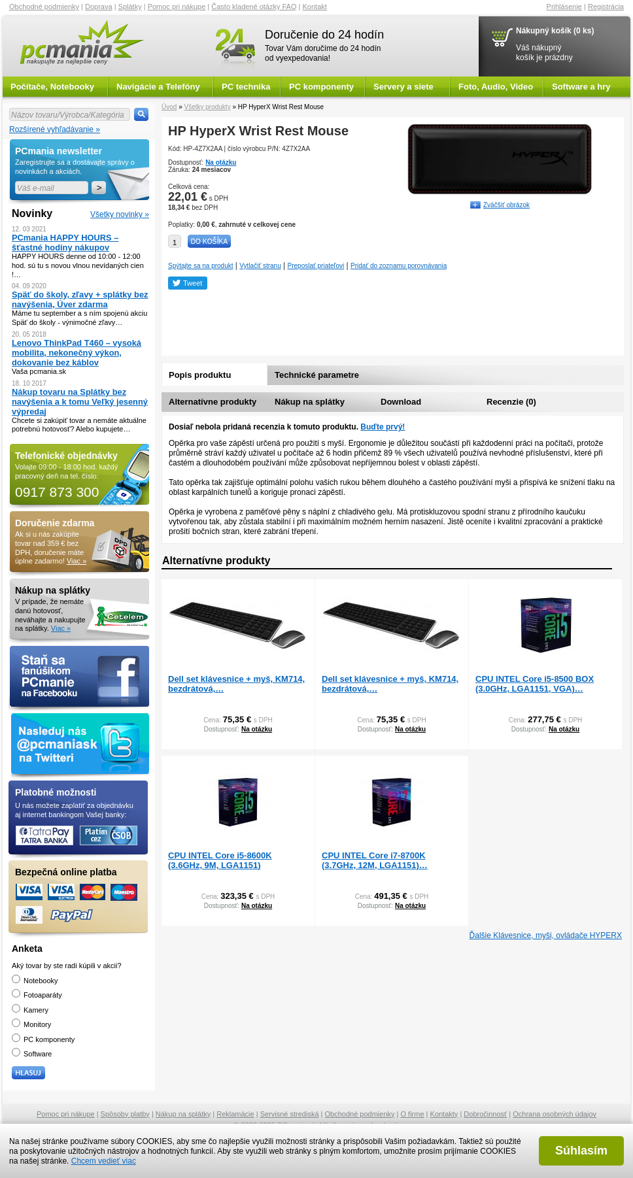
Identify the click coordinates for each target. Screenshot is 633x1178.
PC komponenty (321, 87)
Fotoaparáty (37, 995)
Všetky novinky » (119, 214)
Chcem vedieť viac (103, 1161)
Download (401, 402)
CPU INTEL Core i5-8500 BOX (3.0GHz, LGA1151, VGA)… (534, 684)
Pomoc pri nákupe (177, 6)
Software (32, 1054)
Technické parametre (317, 375)
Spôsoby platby (125, 1114)
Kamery (30, 1010)
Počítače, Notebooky (52, 87)
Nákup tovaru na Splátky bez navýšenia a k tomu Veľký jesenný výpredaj (80, 401)
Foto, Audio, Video (495, 87)
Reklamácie (235, 1114)
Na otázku (220, 162)
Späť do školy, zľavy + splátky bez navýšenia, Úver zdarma (80, 299)
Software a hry (581, 87)
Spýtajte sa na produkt (200, 265)
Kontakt (315, 6)
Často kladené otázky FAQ (253, 6)
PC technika (246, 87)
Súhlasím (581, 1150)
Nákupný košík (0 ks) (555, 30)
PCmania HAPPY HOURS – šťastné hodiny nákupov (65, 242)
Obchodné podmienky (44, 6)
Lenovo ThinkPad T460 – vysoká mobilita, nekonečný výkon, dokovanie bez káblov (76, 352)
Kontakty (444, 1114)
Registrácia (606, 6)
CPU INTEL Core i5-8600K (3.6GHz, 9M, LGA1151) (220, 860)
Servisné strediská (289, 1114)
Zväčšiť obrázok (506, 205)
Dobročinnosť (485, 1114)
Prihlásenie (564, 6)
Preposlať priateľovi (316, 265)
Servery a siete (403, 87)
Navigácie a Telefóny (158, 87)
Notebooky (35, 980)
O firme (412, 1114)
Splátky (130, 6)
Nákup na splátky (310, 402)
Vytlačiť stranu (260, 265)
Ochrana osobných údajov (554, 1114)
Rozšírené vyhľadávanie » (54, 129)
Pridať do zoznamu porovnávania (399, 265)
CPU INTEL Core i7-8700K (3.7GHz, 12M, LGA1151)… (375, 860)
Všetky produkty (207, 106)
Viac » (76, 561)
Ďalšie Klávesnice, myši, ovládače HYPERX (546, 935)
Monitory (31, 1024)
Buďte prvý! (382, 426)
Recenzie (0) (511, 402)
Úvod (169, 106)
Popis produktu (200, 375)
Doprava (98, 6)
